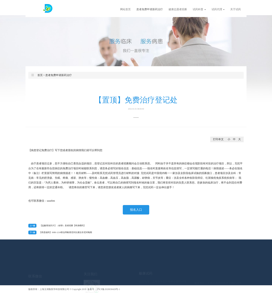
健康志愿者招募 (177, 9)
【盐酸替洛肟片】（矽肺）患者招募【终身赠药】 (63, 225)
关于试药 (235, 9)
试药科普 (199, 9)
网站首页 (125, 9)
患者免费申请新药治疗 (149, 9)
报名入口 (136, 209)
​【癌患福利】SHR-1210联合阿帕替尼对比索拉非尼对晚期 (65, 232)
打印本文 (218, 139)
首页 (40, 75)
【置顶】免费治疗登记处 (136, 103)
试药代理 (218, 9)
